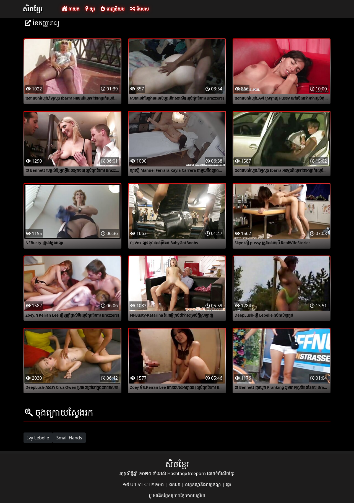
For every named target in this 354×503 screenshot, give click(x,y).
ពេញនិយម (112, 9)
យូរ (90, 9)
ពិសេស (139, 9)
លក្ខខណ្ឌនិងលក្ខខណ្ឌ (203, 484)
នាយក (70, 9)
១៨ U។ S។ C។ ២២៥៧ (144, 484)
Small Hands (69, 438)
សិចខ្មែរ (33, 8)
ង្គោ (228, 484)
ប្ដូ (151, 495)
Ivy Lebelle (38, 438)
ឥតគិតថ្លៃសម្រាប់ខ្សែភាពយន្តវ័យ (179, 495)
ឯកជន (175, 484)
